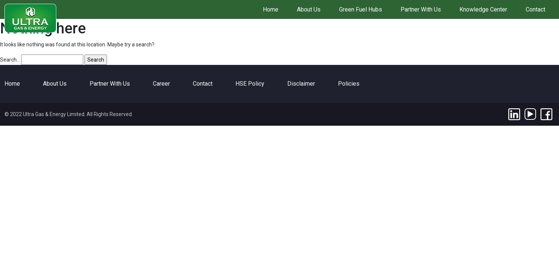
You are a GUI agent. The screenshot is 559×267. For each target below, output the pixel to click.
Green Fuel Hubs (360, 9)
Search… (10, 60)
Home (270, 9)
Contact (535, 9)
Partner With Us (421, 9)
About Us (309, 9)
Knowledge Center (483, 9)
